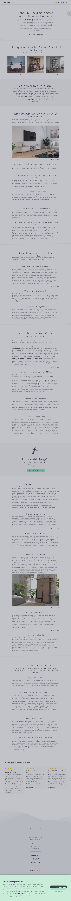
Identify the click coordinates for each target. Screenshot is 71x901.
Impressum (6, 896)
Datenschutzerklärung (16, 896)
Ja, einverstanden (20, 893)
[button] (58, 887)
